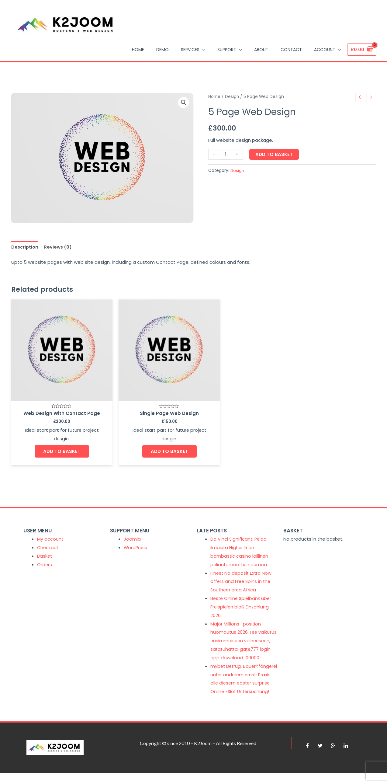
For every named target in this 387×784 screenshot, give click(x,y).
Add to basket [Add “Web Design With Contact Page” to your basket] (54, 444)
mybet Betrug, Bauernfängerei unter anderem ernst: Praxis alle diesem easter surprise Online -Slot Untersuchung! (240, 685)
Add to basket (274, 155)
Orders (44, 558)
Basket (45, 550)
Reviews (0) (59, 247)
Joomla (132, 533)
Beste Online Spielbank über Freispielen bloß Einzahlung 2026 (241, 601)
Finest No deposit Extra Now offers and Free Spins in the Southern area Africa (241, 575)
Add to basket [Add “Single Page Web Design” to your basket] (147, 438)
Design (232, 96)
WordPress (136, 541)
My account (50, 533)
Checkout (48, 541)
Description (25, 247)
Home (214, 96)
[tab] (25, 247)
